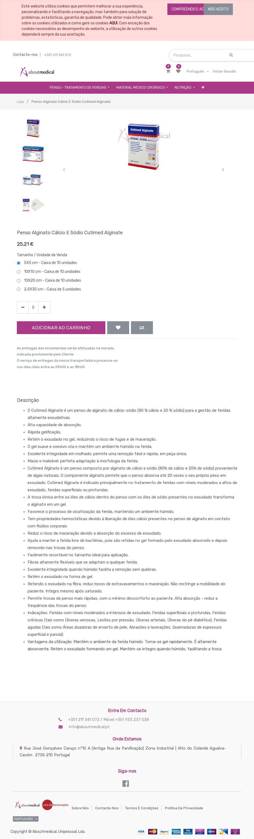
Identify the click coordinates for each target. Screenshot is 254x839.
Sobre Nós (80, 808)
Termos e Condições (142, 808)
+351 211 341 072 (57, 55)
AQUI (113, 23)
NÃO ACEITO (218, 9)
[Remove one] (23, 307)
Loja (20, 102)
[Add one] (44, 307)
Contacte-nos (107, 808)
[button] (203, 88)
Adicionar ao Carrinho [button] (61, 327)
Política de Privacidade (184, 808)
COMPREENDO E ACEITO (192, 9)
